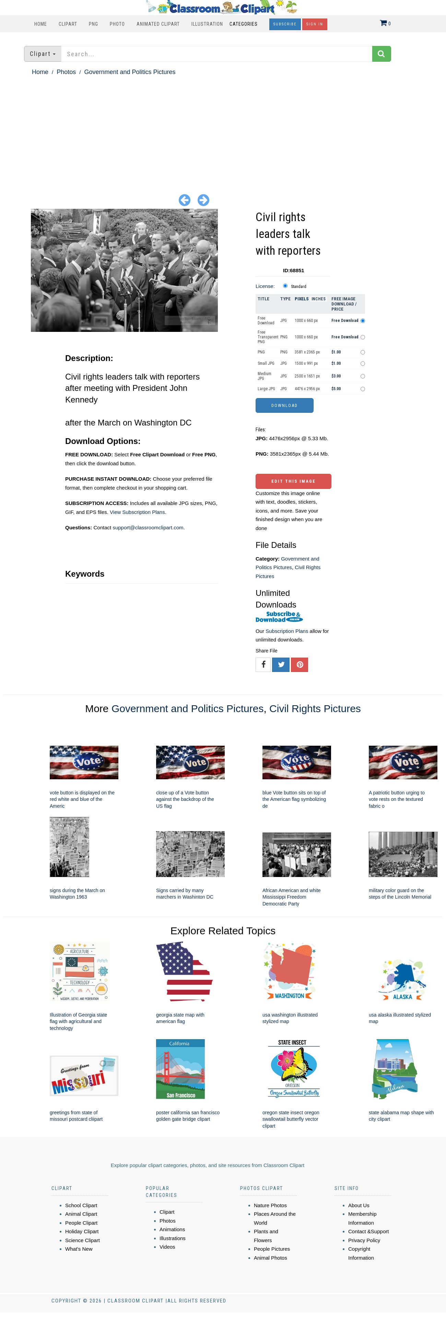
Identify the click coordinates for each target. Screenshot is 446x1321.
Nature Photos (270, 1205)
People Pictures (272, 1249)
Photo (117, 24)
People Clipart (81, 1223)
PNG (93, 24)
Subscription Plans (287, 631)
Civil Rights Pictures (315, 708)
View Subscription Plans (137, 512)
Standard (298, 286)
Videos (167, 1247)
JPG (283, 320)
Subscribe (285, 24)
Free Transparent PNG (268, 337)
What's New (79, 1249)
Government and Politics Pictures (129, 72)
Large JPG (266, 388)
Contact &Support (368, 1231)
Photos (66, 72)
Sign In (314, 24)
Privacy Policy (364, 1240)
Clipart (68, 24)
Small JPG (266, 363)
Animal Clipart (81, 1214)
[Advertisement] (223, 129)
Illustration (207, 24)
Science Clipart (82, 1240)
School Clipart (81, 1205)
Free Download (266, 320)
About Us (358, 1205)
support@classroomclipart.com (148, 527)
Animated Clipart (158, 24)
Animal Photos (270, 1258)
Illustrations (173, 1238)
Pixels (302, 298)
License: (265, 286)
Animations (172, 1229)
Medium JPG (264, 376)
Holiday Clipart (82, 1231)
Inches (319, 299)
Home (40, 24)
